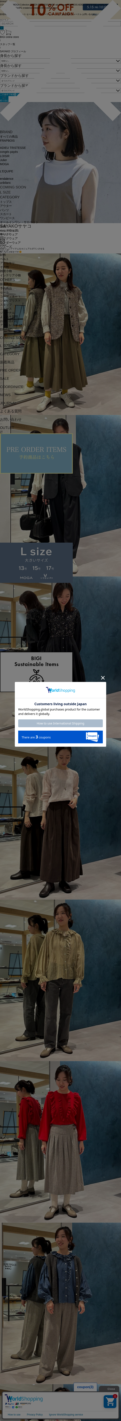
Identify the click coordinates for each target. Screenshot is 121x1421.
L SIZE (5, 192)
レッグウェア (9, 238)
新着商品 (6, 284)
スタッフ (6, 304)
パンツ (4, 210)
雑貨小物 (6, 271)
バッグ (4, 250)
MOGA (4, 164)
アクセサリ (7, 263)
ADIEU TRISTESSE (13, 147)
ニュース (6, 308)
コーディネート (10, 296)
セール (4, 292)
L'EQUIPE (6, 171)
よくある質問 (9, 316)
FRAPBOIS (7, 140)
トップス (6, 201)
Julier (3, 160)
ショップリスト (10, 300)
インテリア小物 (10, 275)
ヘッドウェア (9, 230)
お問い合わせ (9, 321)
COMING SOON (13, 187)
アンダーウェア (10, 242)
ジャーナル (7, 312)
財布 (3, 254)
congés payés (9, 151)
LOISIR (5, 156)
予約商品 (6, 288)
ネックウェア (9, 234)
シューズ (6, 246)
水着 (3, 226)
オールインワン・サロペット (19, 222)
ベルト (4, 259)
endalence (6, 178)
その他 (4, 267)
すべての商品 (9, 136)
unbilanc (5, 182)
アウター (6, 205)
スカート (6, 214)
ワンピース (7, 218)
